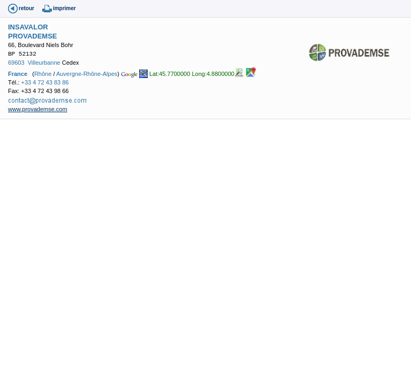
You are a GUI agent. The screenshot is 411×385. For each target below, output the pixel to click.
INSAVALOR (28, 27)
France (17, 73)
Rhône (42, 73)
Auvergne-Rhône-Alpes (86, 73)
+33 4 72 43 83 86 (44, 82)
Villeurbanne (44, 62)
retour (26, 8)
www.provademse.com (37, 109)
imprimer (64, 8)
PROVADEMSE (32, 36)
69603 (16, 62)
